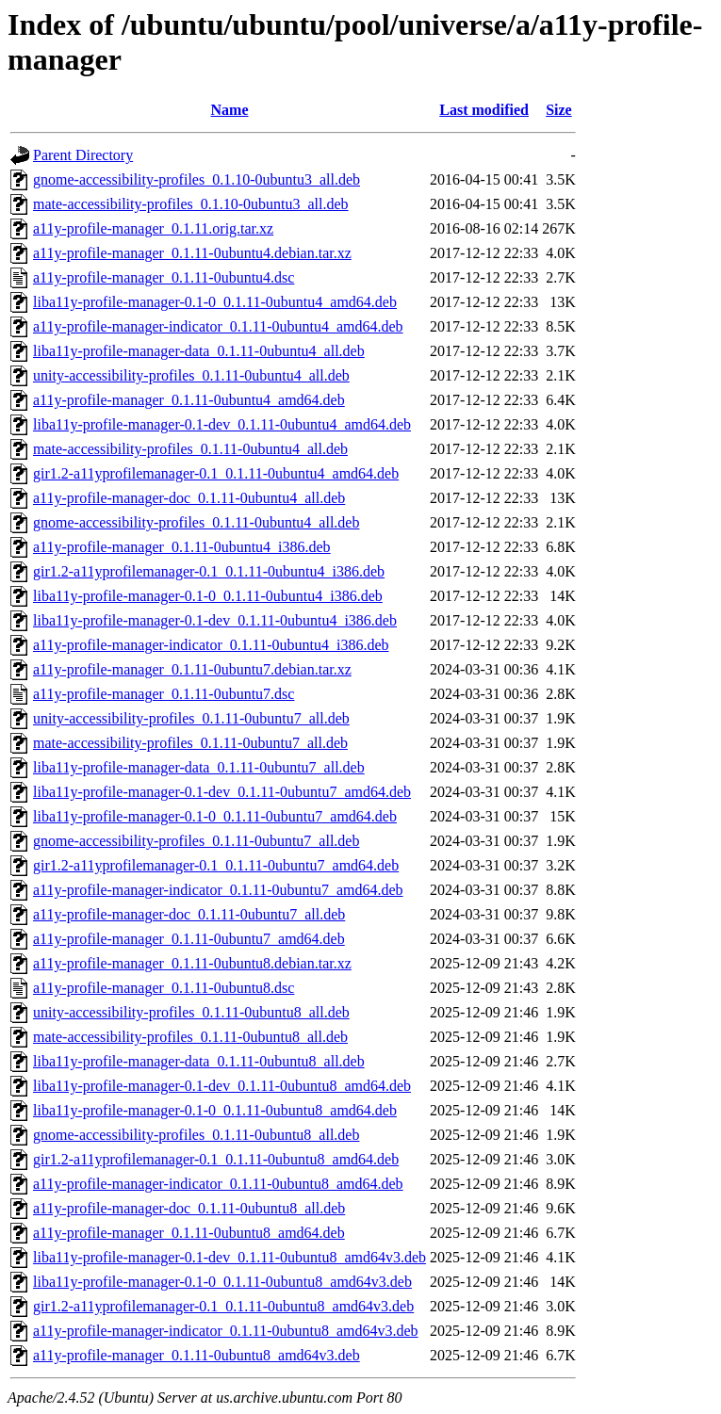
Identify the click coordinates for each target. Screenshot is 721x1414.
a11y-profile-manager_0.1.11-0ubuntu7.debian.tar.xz (192, 669)
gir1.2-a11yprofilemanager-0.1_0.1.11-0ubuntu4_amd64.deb (216, 473)
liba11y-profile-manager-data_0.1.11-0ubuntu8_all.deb (199, 1061)
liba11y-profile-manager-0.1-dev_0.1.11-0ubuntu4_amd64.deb (222, 424)
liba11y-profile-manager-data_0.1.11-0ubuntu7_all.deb (199, 767)
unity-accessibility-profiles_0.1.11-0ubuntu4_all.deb (191, 375)
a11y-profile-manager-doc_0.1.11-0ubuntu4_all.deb (189, 498)
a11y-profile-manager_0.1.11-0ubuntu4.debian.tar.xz (192, 253)
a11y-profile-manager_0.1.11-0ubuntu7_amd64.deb (189, 939)
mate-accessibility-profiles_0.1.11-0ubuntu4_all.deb (190, 449)
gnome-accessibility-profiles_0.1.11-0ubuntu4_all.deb (196, 522)
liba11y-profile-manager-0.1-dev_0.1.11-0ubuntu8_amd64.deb (222, 1086)
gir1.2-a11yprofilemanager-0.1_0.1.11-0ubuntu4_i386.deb (209, 571)
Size (559, 110)
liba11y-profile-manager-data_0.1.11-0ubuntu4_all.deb (199, 351)
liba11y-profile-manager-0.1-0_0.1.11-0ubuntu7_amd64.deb (215, 816)
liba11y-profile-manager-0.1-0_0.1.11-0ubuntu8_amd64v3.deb (222, 1282)
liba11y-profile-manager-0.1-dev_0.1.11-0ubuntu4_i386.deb (215, 620)
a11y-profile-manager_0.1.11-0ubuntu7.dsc (163, 694)
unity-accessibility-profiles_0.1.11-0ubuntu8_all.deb (191, 1012)
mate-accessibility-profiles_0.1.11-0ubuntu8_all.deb (190, 1037)
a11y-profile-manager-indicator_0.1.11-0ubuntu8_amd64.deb (218, 1184)
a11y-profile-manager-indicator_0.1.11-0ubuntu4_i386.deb (211, 645)
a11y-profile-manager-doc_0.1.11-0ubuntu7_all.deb (189, 914)
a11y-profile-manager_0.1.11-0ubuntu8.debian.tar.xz (192, 963)
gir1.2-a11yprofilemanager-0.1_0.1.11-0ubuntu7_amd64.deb (216, 865)
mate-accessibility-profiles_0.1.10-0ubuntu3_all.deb (191, 204)
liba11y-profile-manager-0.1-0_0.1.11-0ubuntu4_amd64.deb (215, 302)
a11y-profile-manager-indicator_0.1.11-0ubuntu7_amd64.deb (218, 890)
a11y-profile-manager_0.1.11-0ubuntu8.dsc (163, 988)
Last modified (484, 110)
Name (230, 110)
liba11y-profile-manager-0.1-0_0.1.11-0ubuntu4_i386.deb (208, 596)
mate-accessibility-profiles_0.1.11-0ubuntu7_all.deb (190, 743)
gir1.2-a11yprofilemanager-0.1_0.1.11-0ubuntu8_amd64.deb (216, 1159)
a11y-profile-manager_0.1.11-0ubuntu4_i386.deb (182, 547)
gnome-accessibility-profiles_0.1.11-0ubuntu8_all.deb (196, 1135)
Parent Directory (83, 155)
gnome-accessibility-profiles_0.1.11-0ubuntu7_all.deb (196, 841)
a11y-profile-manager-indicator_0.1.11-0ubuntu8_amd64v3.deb (225, 1331)
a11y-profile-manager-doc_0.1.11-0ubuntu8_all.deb (189, 1208)
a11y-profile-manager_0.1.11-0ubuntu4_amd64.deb (189, 400)
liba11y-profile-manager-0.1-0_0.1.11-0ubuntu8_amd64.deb (215, 1110)
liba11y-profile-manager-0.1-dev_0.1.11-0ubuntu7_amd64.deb (222, 792)
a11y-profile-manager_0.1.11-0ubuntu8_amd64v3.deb (196, 1355)
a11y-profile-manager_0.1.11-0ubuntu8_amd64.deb (189, 1233)
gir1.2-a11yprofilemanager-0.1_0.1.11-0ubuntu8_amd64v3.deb (223, 1306)
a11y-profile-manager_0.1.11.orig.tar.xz (153, 228)
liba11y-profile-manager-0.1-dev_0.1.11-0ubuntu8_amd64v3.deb (229, 1257)
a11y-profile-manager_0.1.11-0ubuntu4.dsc (163, 277)
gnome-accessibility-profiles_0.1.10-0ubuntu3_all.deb (196, 179)
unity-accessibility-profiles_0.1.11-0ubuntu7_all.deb (191, 718)
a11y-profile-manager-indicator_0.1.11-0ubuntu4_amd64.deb (218, 326)
